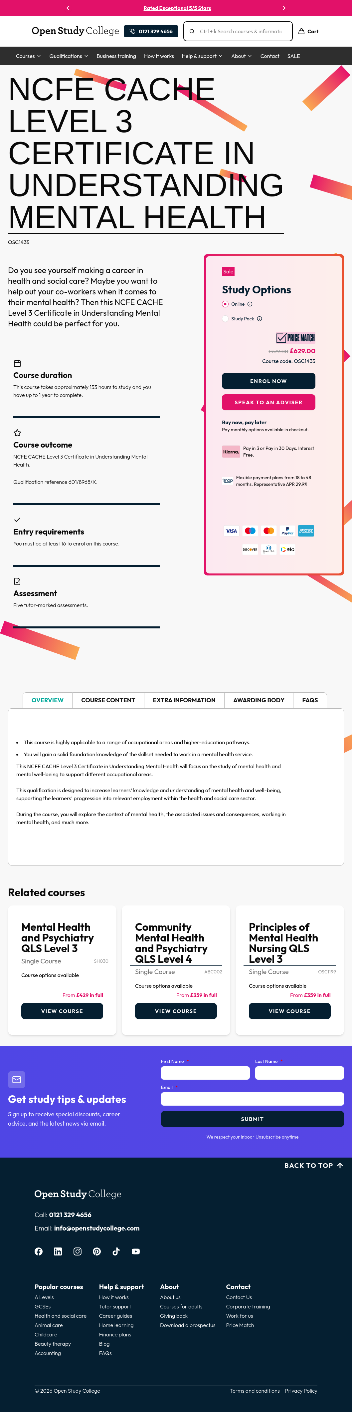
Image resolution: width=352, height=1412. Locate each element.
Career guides (115, 1315)
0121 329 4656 (70, 1215)
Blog (104, 1343)
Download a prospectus (188, 1325)
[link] (62, 970)
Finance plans (115, 1334)
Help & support (202, 56)
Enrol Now (268, 363)
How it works (159, 56)
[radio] (225, 286)
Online (238, 286)
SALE (293, 56)
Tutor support (115, 1306)
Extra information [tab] (184, 700)
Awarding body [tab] (258, 700)
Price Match (240, 1325)
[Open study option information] (250, 286)
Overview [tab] (48, 700)
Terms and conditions (255, 1390)
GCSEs (43, 1306)
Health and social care (61, 1315)
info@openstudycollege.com (97, 1228)
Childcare (46, 1334)
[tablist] (176, 700)
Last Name (268, 1061)
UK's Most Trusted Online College (176, 8)
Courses (29, 56)
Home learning (116, 1325)
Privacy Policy (301, 1390)
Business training (116, 56)
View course (62, 1011)
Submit (252, 1119)
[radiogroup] (268, 294)
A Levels (44, 1297)
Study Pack (242, 301)
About (242, 56)
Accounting (48, 1353)
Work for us (239, 1315)
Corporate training (248, 1306)
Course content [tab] (108, 700)
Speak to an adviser (269, 385)
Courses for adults (181, 1306)
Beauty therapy (53, 1343)
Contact (270, 56)
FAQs (105, 1353)
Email (169, 1087)
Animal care (49, 1325)
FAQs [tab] (310, 700)
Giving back (174, 1315)
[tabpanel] (176, 787)
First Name (175, 1061)
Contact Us (239, 1297)
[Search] (241, 31)
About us (170, 1297)
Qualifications (69, 56)
